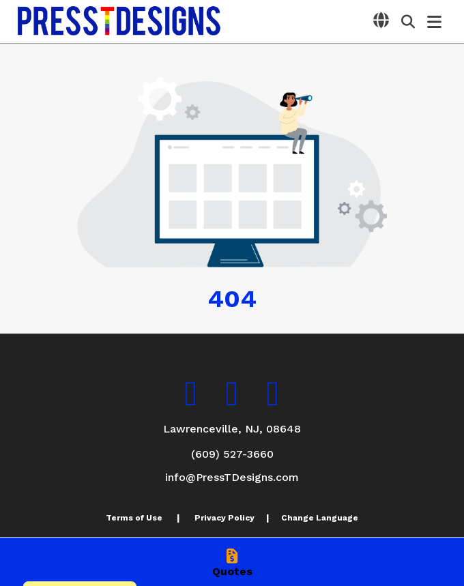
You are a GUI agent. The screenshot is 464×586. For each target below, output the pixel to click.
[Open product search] (408, 21)
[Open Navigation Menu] (434, 21)
